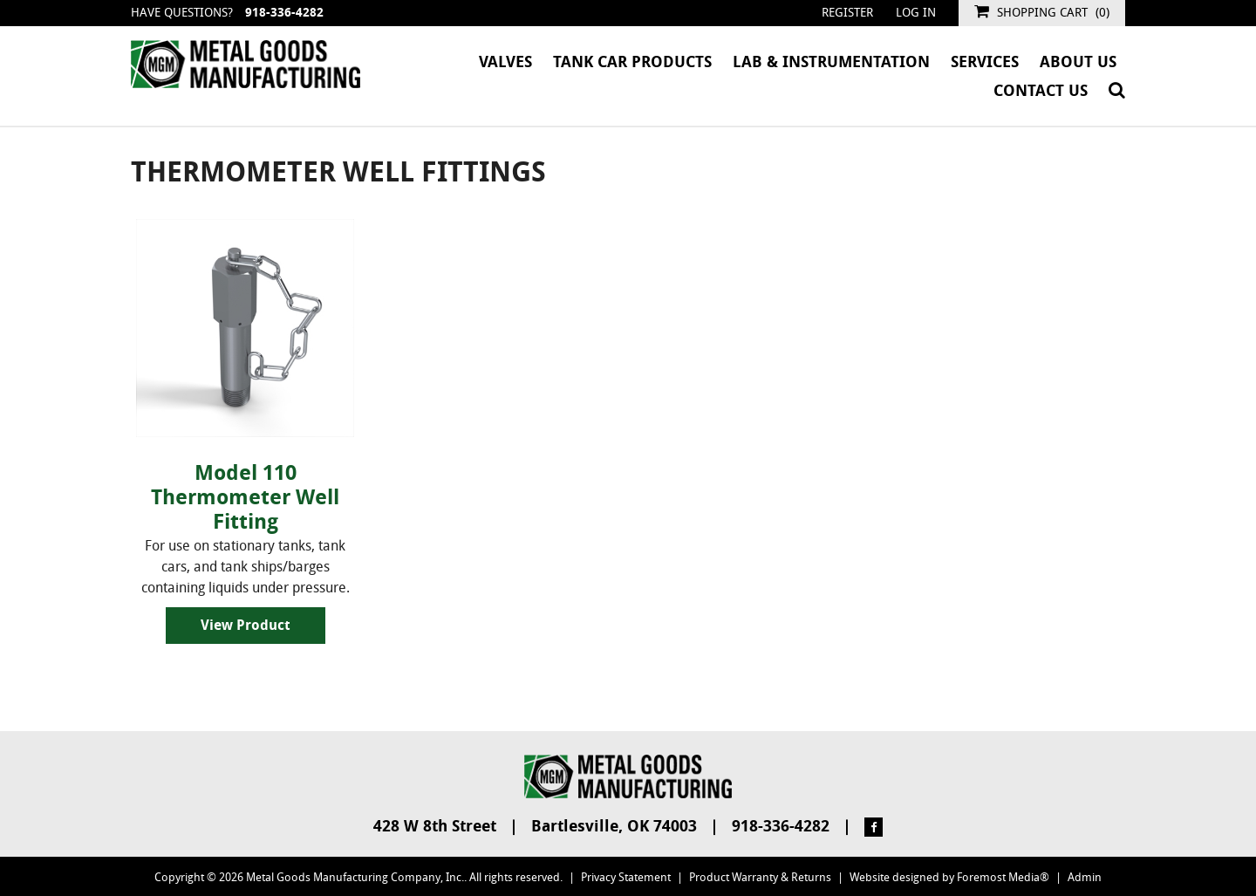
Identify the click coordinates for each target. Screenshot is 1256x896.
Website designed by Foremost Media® (949, 877)
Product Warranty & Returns (760, 877)
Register (847, 12)
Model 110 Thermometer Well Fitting (245, 497)
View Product (245, 625)
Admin (1085, 877)
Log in (916, 12)
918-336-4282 (284, 12)
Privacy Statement (626, 877)
